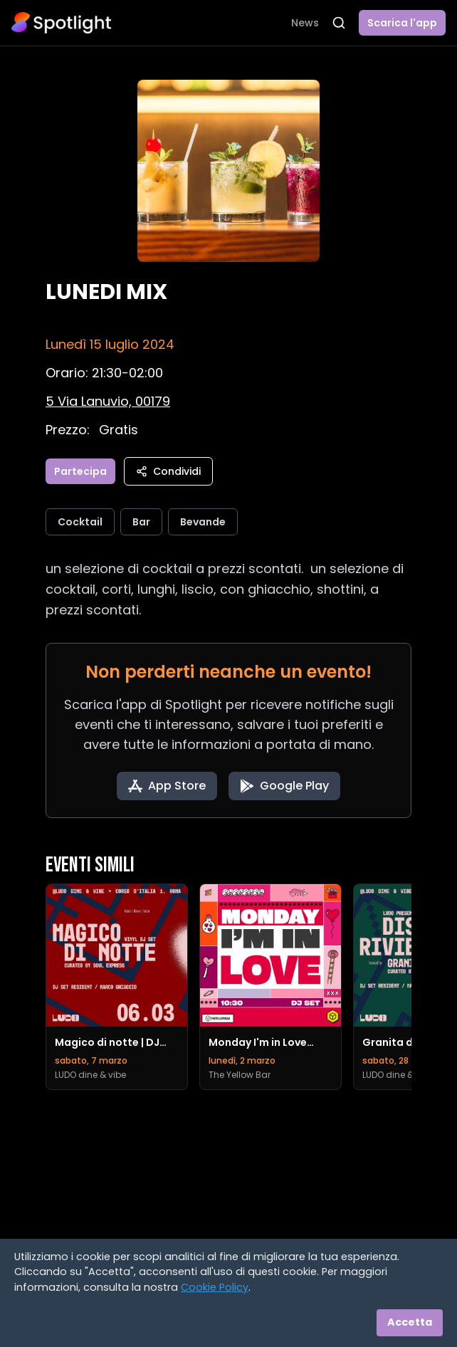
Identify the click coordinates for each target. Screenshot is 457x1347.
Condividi (168, 471)
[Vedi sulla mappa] (108, 401)
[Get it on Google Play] (284, 786)
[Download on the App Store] (167, 786)
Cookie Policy (214, 1287)
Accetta (409, 1322)
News (305, 23)
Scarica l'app (402, 23)
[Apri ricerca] (339, 23)
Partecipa (80, 471)
